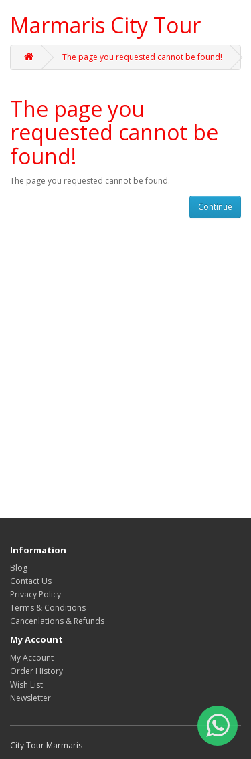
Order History (36, 671)
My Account (32, 657)
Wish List (26, 684)
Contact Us (31, 581)
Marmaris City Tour (105, 25)
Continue (215, 206)
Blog (18, 567)
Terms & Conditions (48, 607)
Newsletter (30, 698)
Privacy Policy (35, 594)
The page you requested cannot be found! (142, 57)
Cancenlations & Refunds (57, 621)
